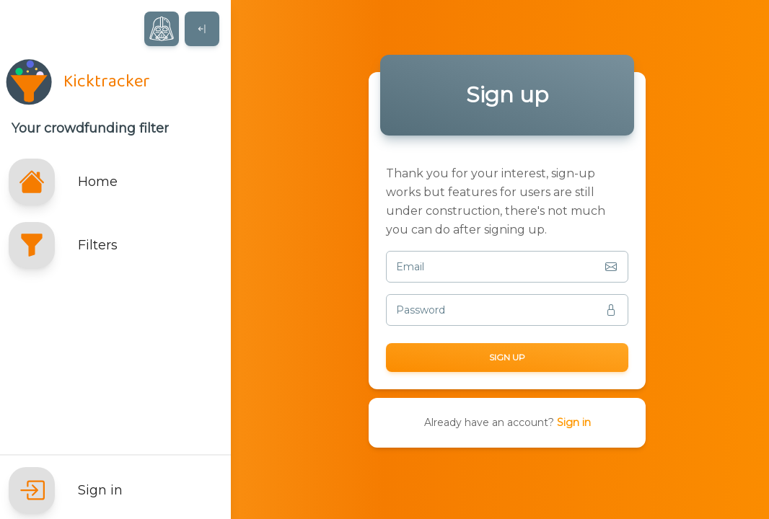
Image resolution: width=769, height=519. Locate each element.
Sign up (507, 357)
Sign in (574, 422)
